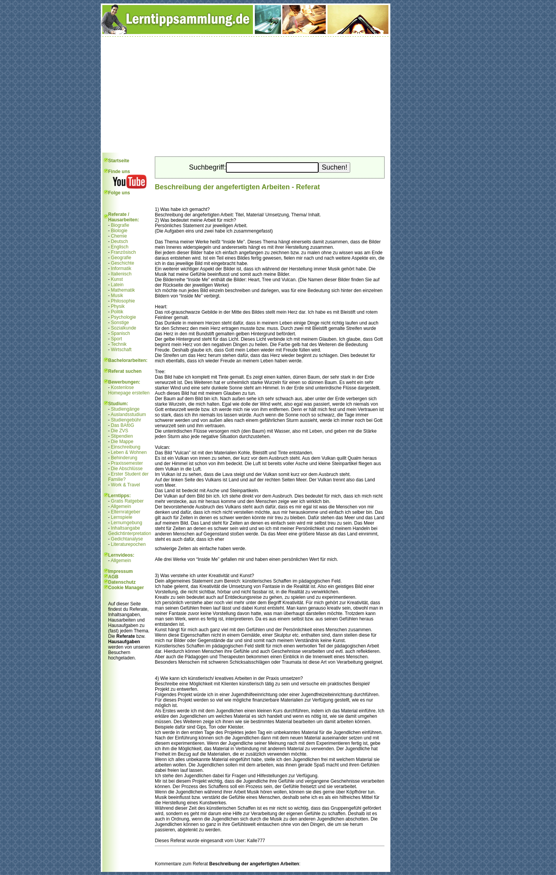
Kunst (117, 279)
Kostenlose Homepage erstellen (128, 390)
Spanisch (120, 333)
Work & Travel (125, 485)
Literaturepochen (128, 544)
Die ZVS (119, 430)
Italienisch (121, 274)
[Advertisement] (245, 95)
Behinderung (124, 457)
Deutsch (119, 241)
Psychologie (123, 317)
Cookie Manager (126, 587)
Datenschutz (122, 582)
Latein (117, 284)
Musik (117, 295)
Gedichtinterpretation (129, 533)
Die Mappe (122, 441)
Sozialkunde (123, 328)
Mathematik (123, 290)
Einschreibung (125, 447)
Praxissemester (127, 463)
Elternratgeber (125, 512)
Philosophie (123, 301)
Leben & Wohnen (129, 452)
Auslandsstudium (128, 414)
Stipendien (122, 436)
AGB (113, 576)
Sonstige (120, 322)
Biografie (120, 225)
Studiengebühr (126, 420)
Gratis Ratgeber (127, 501)
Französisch (123, 252)
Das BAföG (122, 425)
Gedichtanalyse (127, 539)
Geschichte (122, 263)
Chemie (119, 236)
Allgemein (121, 506)
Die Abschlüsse (126, 468)
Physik (117, 306)
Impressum (120, 571)
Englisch (119, 247)
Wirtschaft (121, 349)
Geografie (121, 257)
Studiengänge (125, 409)
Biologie (119, 230)
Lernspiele (121, 517)
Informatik (121, 268)
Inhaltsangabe (125, 528)
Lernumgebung (126, 522)
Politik (117, 311)
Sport (116, 339)
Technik (119, 344)
